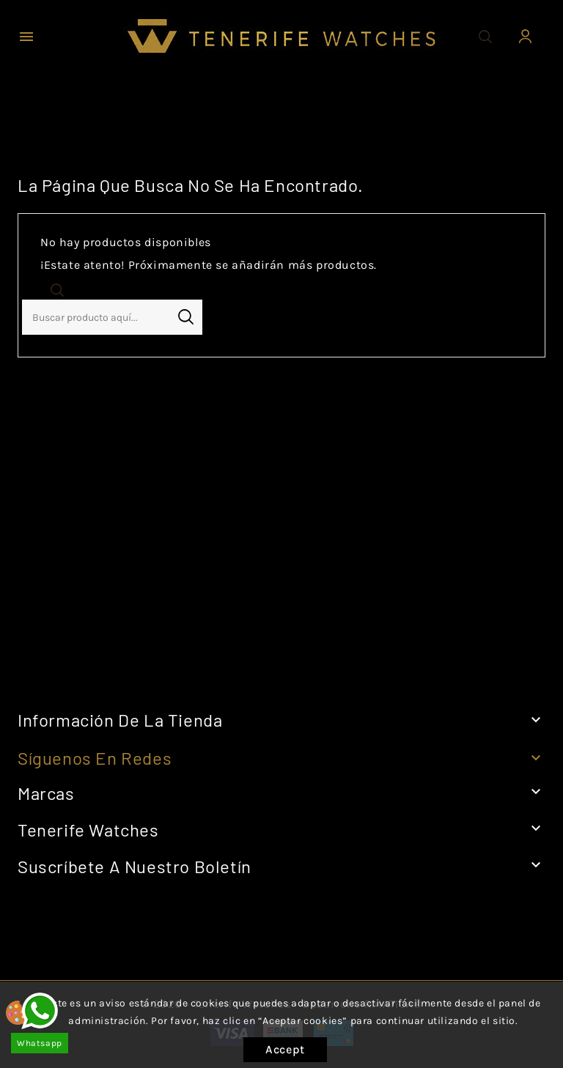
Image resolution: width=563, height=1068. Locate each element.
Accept (285, 1049)
